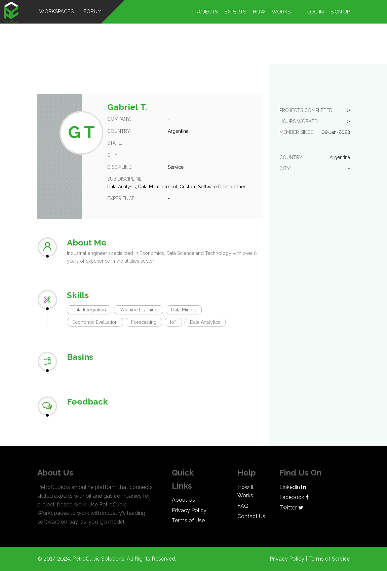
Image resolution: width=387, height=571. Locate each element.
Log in (315, 12)
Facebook (294, 497)
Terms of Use (188, 520)
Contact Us (251, 516)
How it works (272, 12)
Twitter (291, 507)
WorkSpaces (56, 11)
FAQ (242, 506)
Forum (93, 11)
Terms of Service (329, 559)
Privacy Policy (189, 510)
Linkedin (292, 487)
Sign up (340, 12)
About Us (183, 500)
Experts (235, 12)
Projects (205, 12)
